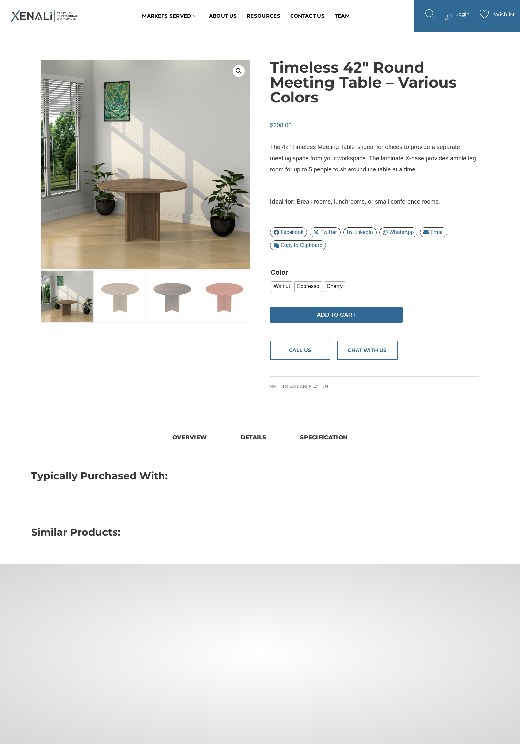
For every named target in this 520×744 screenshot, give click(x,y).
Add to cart (336, 315)
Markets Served (169, 16)
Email (433, 232)
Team (342, 16)
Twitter (325, 232)
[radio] (281, 287)
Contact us (307, 16)
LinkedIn (360, 232)
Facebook (288, 232)
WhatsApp (398, 232)
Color (279, 272)
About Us (223, 16)
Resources (263, 16)
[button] (239, 71)
